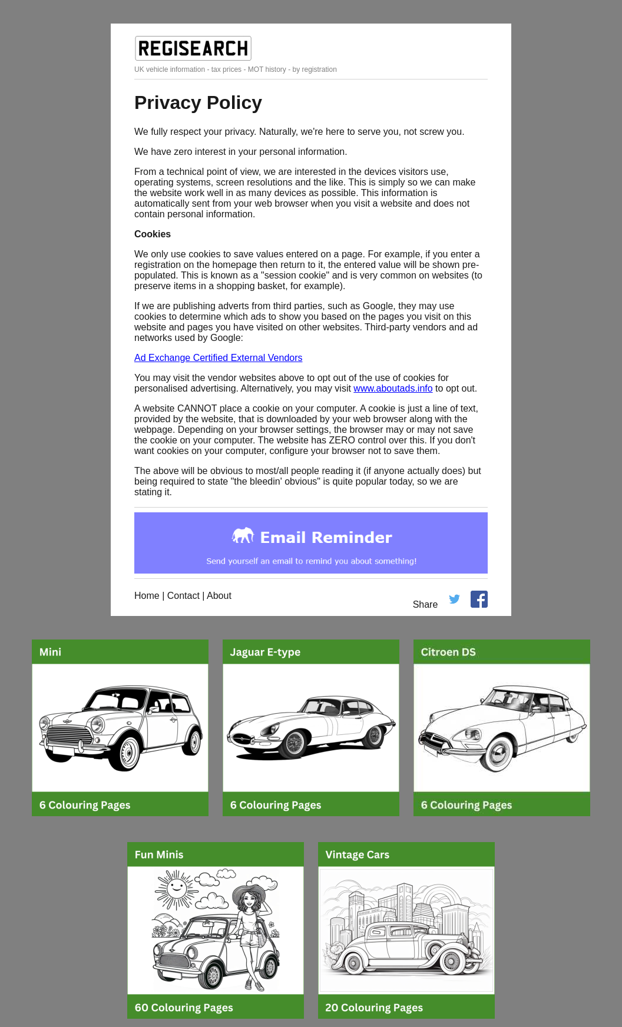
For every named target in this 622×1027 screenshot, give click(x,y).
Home (147, 596)
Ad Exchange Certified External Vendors (218, 358)
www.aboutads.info (392, 388)
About (219, 596)
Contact (183, 596)
